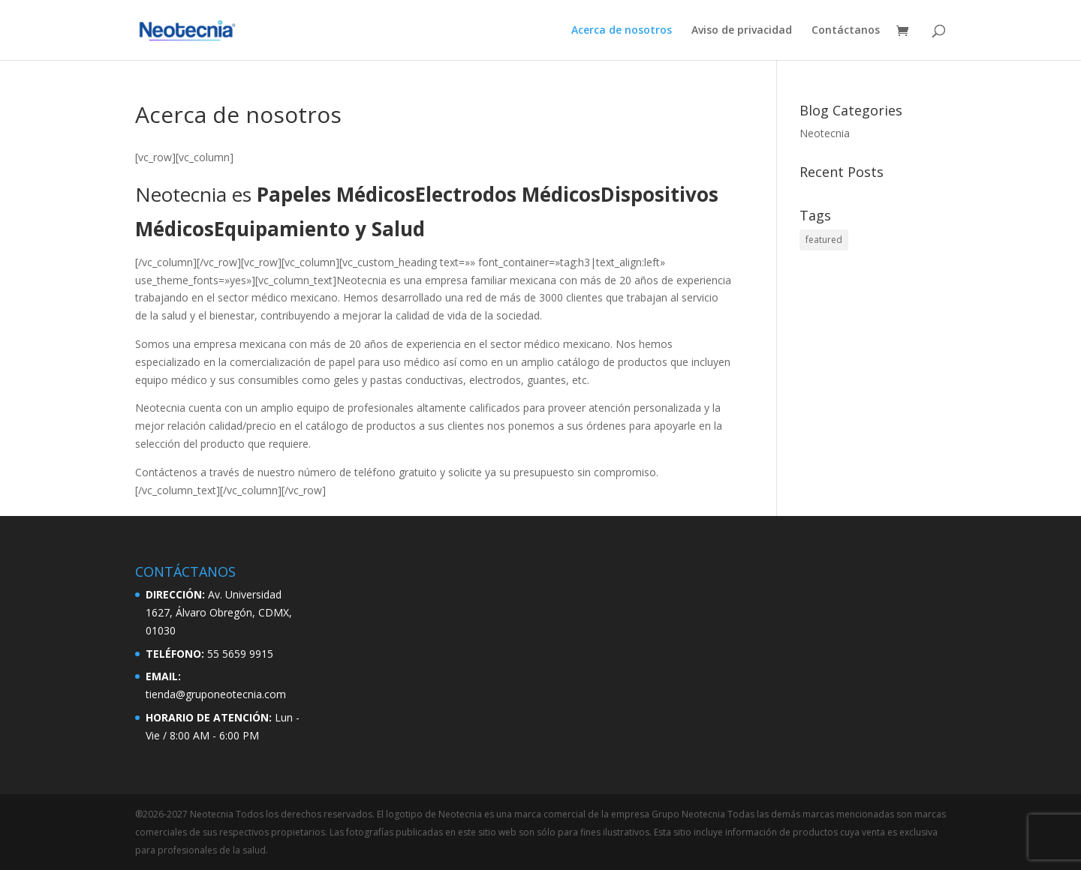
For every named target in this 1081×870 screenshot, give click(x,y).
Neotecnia (824, 133)
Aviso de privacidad (741, 31)
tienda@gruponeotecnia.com (216, 694)
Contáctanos (846, 31)
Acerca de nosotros (621, 31)
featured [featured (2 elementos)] (823, 239)
